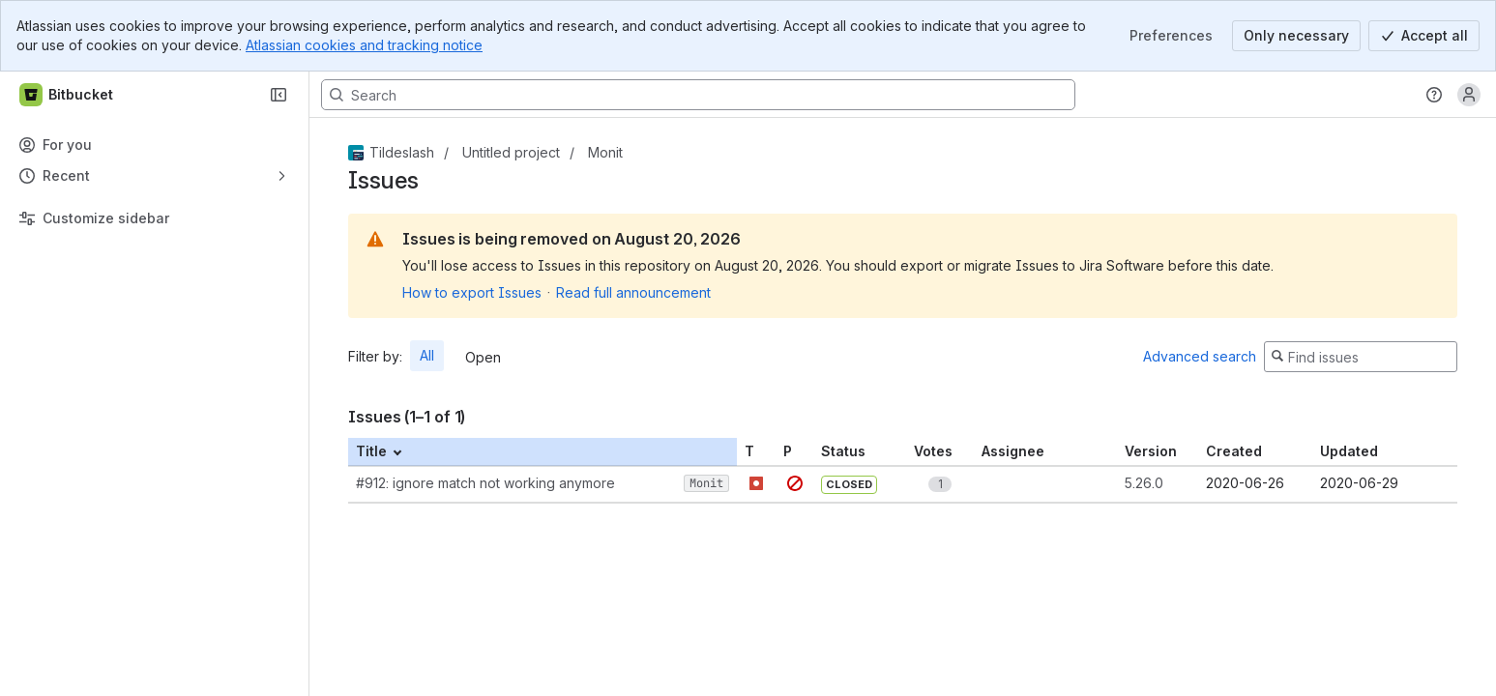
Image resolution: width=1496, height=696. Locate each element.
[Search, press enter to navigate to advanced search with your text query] (698, 94)
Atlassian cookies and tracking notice (364, 45)
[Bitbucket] (67, 94)
